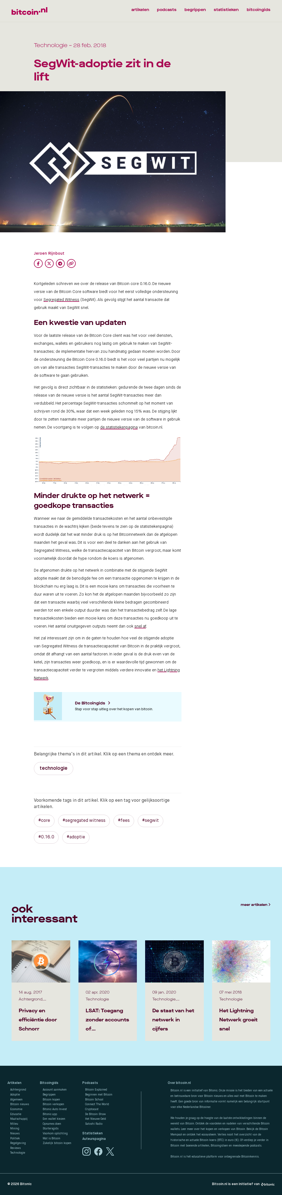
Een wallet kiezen (54, 1119)
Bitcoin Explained (96, 1089)
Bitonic (26, 1184)
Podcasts (90, 1083)
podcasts (166, 9)
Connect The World (97, 1104)
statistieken (226, 9)
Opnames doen (52, 1124)
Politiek (15, 1138)
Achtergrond (18, 1089)
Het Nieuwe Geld (95, 1119)
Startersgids (50, 1128)
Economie (16, 1109)
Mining (14, 1128)
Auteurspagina (94, 1139)
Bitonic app (50, 1114)
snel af (140, 626)
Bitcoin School (94, 1099)
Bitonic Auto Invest (55, 1109)
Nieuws (15, 1133)
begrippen (195, 9)
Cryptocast (92, 1109)
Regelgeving (18, 1143)
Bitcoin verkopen (53, 1104)
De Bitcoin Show (95, 1114)
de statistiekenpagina (119, 427)
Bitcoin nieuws (19, 1104)
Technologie (17, 1152)
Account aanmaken (55, 1089)
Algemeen (16, 1099)
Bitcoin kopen (51, 1099)
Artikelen (14, 1083)
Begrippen (49, 1094)
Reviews (15, 1148)
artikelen (139, 9)
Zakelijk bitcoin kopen (57, 1143)
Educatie (15, 1114)
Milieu (14, 1124)
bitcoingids (258, 9)
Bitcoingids (49, 1083)
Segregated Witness (61, 300)
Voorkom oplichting (55, 1133)
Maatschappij (19, 1119)
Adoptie (15, 1094)
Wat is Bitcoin (51, 1138)
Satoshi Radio (93, 1124)
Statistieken (92, 1133)
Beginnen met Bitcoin (98, 1094)
